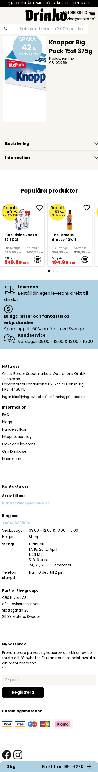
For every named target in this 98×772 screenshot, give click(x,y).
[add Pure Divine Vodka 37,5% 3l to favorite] (40, 207)
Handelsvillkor (14, 429)
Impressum (12, 458)
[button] (4, 667)
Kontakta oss (15, 486)
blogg (7, 422)
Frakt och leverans (19, 444)
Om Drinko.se (14, 451)
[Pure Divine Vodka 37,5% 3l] (22, 234)
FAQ (5, 414)
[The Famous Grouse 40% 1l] (69, 234)
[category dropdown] (6, 14)
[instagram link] (17, 754)
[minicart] (92, 14)
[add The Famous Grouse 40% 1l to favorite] (87, 207)
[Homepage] (46, 14)
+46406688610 (16, 523)
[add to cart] (37, 259)
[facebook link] (6, 754)
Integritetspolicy (17, 436)
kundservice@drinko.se (26, 503)
